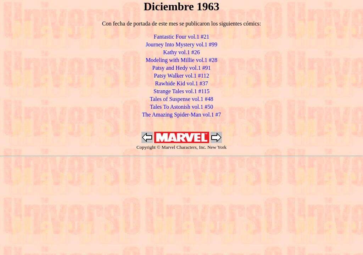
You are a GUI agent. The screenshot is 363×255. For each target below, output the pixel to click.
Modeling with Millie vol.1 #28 (181, 60)
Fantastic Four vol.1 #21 (181, 37)
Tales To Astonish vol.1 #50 (181, 107)
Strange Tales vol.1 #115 (181, 91)
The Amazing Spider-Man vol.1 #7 (181, 115)
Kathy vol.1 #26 (181, 52)
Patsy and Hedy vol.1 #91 (181, 68)
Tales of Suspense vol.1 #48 (181, 99)
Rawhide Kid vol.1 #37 (181, 83)
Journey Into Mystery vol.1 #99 (181, 44)
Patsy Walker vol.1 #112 (181, 76)
